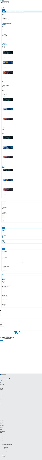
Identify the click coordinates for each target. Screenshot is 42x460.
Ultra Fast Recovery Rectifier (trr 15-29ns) (7, 23)
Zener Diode (4, 47)
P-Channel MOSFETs (5, 35)
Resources (4, 225)
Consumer (3, 219)
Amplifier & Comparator (5, 81)
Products (3, 7)
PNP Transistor (4, 43)
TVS (3, 27)
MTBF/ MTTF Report (5, 257)
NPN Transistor (4, 42)
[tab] (4, 11)
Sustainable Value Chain (5, 287)
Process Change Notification (6, 266)
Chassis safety (4, 212)
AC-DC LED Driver (5, 93)
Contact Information (5, 299)
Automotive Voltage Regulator (6, 85)
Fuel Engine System (5, 213)
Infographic (3, 230)
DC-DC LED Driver (5, 94)
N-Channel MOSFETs (5, 34)
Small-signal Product (4, 44)
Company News (4, 304)
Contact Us (3, 241)
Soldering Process (5, 270)
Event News (4, 305)
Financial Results (5, 295)
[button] (22, 14)
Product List (4, 235)
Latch (3, 133)
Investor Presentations (5, 296)
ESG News (4, 282)
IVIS (3, 208)
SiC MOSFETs (3, 167)
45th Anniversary (4, 278)
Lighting (3, 220)
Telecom (3, 221)
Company (3, 275)
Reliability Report (5, 258)
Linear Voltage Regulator (5, 86)
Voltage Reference (4, 96)
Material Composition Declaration (6, 267)
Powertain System (5, 207)
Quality (3, 246)
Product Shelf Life (5, 265)
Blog (2, 236)
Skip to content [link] (2, 0)
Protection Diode (4, 24)
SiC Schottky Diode (4, 165)
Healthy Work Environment (6, 286)
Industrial (3, 215)
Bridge (3, 17)
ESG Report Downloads (5, 290)
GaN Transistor (3, 166)
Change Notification (4, 251)
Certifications (3, 252)
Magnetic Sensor (4, 127)
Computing (3, 217)
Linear (3, 134)
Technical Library (4, 229)
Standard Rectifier (5, 18)
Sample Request (4, 242)
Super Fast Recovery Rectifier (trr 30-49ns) (7, 22)
